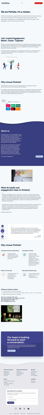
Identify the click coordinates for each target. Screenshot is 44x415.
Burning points (6, 374)
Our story (39, 156)
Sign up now (10, 402)
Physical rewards (34, 371)
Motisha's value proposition (9, 381)
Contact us (11, 350)
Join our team (6, 384)
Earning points (6, 372)
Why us (5, 379)
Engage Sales (6, 371)
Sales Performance (8, 369)
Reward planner (19, 374)
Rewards (33, 369)
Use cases (6, 375)
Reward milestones (20, 372)
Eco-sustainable (34, 375)
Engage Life (19, 371)
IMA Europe (15, 291)
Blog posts (33, 381)
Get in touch (38, 3)
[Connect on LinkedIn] (20, 409)
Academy (33, 379)
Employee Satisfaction (22, 369)
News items (33, 382)
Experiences (33, 374)
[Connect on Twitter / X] (24, 409)
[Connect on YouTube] (28, 410)
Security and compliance (8, 383)
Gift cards (33, 372)
